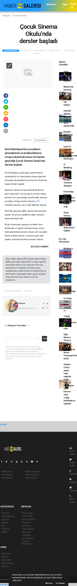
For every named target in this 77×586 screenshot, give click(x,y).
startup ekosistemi (8, 584)
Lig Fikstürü (27, 526)
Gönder (45, 338)
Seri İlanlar (26, 535)
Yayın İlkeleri (6, 475)
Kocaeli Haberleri (20, 16)
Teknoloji (5, 529)
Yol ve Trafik (27, 516)
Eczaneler (26, 522)
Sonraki (3, 424)
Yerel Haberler (7, 516)
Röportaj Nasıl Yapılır (68, 266)
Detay (49, 583)
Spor (3, 526)
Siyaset (4, 522)
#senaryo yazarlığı (13, 291)
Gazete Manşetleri (26, 542)
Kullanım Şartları (32, 471)
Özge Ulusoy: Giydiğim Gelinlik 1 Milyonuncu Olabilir (69, 221)
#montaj (27, 291)
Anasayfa (6, 16)
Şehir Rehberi (28, 538)
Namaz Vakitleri (29, 519)
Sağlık (4, 532)
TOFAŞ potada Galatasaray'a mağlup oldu (70, 322)
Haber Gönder (31, 478)
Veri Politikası (7, 478)
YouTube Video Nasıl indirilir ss (68, 304)
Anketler (5, 557)
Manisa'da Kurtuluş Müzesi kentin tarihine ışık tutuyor (68, 96)
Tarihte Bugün (28, 529)
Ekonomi (50, 4)
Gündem (5, 519)
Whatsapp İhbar (32, 475)
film (38, 201)
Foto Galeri (72, 451)
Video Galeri (72, 462)
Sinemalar (26, 532)
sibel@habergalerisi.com (26, 308)
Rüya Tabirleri (7, 563)
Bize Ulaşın (72, 499)
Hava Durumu (28, 513)
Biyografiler (6, 560)
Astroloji (5, 566)
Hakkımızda (6, 471)
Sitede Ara (6, 554)
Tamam (60, 583)
